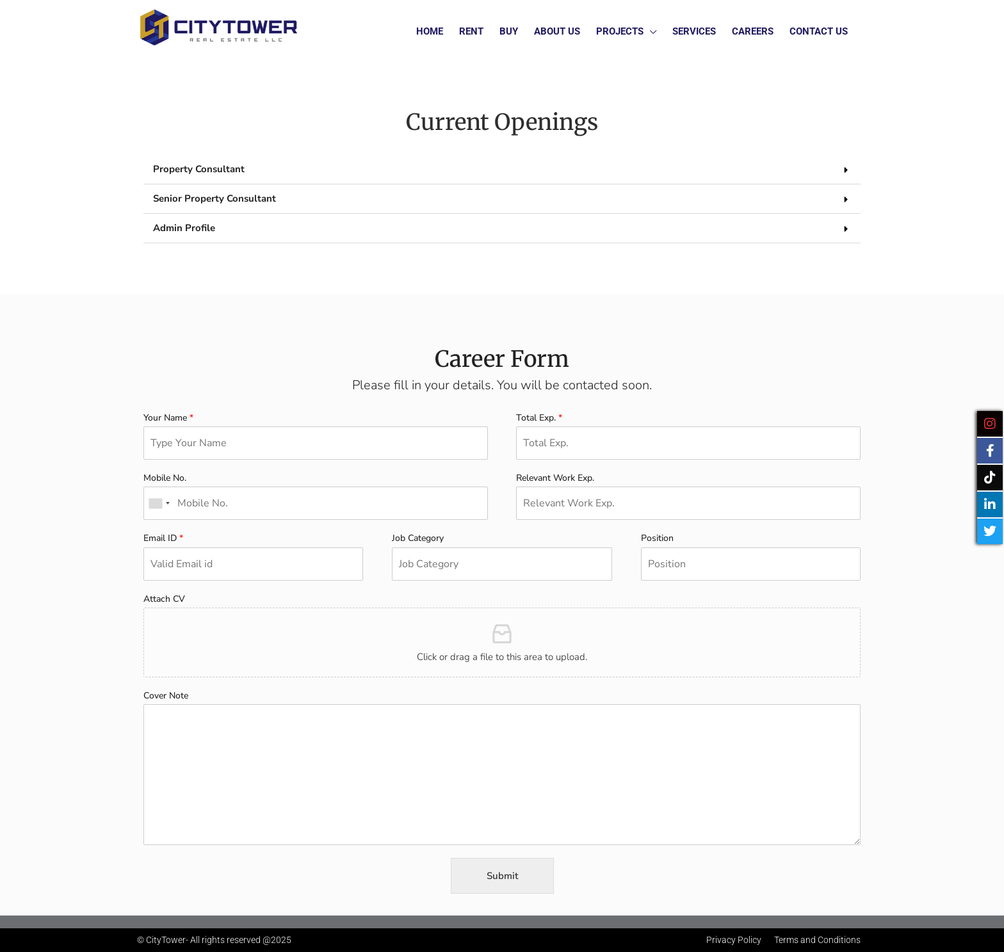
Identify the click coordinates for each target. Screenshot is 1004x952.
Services (694, 31)
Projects (620, 31)
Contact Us (818, 31)
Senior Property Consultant (214, 198)
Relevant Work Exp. (555, 478)
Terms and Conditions (817, 940)
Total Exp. (539, 418)
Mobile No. (164, 478)
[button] (502, 169)
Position (657, 538)
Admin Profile (184, 228)
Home (429, 31)
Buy (508, 31)
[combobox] (159, 503)
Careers (752, 31)
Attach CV (164, 599)
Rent (471, 31)
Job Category (418, 538)
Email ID (163, 538)
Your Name (168, 418)
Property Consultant (199, 169)
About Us (557, 31)
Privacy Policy (733, 940)
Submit (502, 875)
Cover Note (165, 696)
